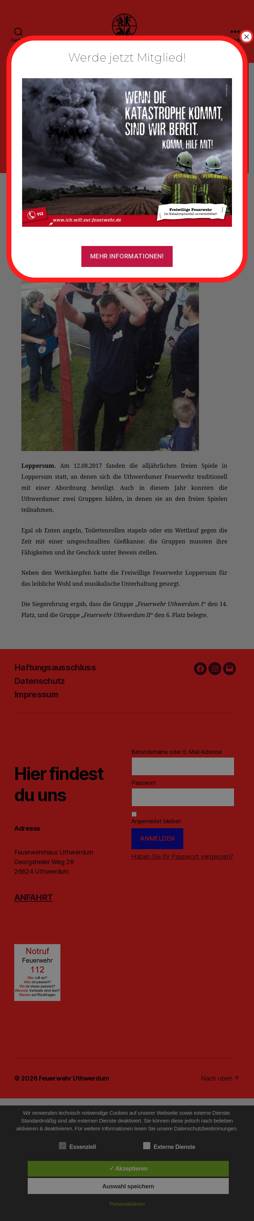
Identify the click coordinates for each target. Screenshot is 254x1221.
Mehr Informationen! (127, 256)
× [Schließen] (246, 36)
